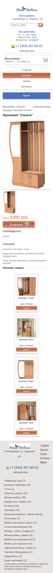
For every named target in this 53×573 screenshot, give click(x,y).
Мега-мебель (9, 106)
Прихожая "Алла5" (26, 298)
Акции (26, 81)
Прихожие (7, 110)
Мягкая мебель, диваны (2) (18, 535)
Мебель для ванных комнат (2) (20, 522)
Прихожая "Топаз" (26, 423)
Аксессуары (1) (12, 518)
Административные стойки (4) (20, 548)
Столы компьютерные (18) (18, 527)
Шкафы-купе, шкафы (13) (17, 502)
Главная (26, 69)
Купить (26, 308)
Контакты (26, 86)
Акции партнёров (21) (15, 560)
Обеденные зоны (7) (15, 481)
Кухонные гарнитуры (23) (17, 485)
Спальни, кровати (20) (15, 493)
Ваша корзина (12, 58)
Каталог (26, 75)
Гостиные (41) (11, 506)
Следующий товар (41, 106)
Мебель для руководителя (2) (19, 539)
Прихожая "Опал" (26, 340)
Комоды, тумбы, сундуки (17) (19, 531)
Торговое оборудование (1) (18, 552)
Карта (43, 462)
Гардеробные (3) (13, 556)
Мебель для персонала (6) (18, 543)
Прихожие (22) (11, 510)
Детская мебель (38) (15, 497)
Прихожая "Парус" (26, 381)
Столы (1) (9, 489)
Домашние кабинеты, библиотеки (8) (23, 514)
